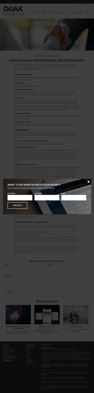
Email (63, 193)
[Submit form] (17, 205)
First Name (11, 193)
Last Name (38, 193)
